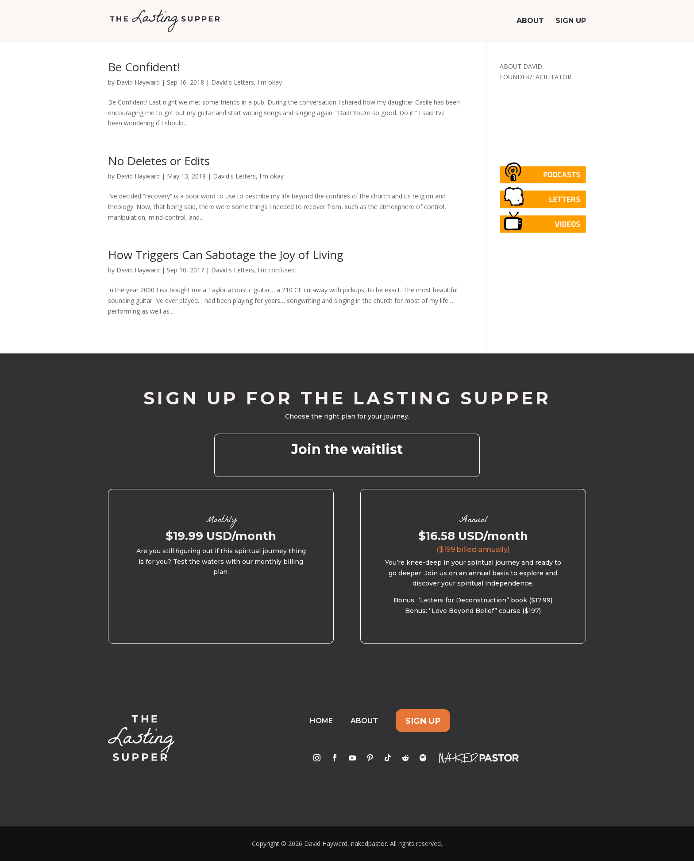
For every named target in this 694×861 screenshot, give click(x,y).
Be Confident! (144, 67)
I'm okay (270, 82)
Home (321, 721)
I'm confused (276, 270)
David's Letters (232, 82)
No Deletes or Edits (159, 161)
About (530, 21)
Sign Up (570, 21)
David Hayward (138, 82)
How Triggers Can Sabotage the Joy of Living (225, 255)
